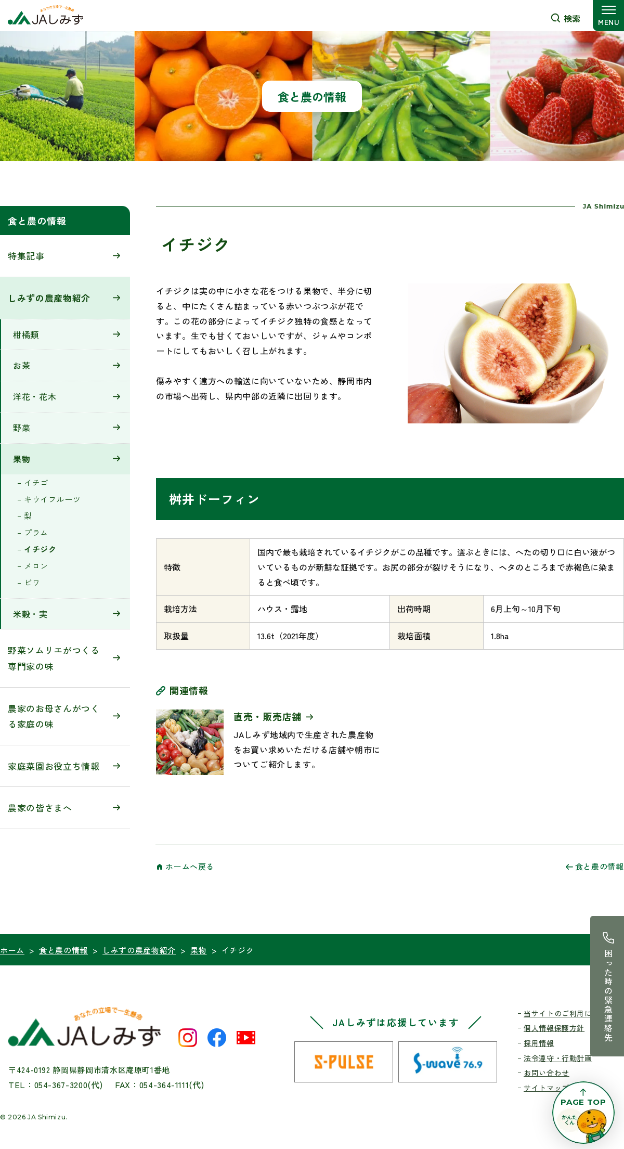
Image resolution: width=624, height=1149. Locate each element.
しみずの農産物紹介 (49, 297)
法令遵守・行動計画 (558, 1058)
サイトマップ (546, 1087)
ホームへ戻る (189, 866)
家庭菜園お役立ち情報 (54, 765)
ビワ (32, 582)
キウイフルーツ (52, 499)
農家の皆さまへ (40, 807)
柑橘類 (26, 334)
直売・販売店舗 (267, 716)
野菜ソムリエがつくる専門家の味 (54, 658)
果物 (21, 459)
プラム (36, 532)
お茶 (21, 365)
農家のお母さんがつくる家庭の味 (54, 716)
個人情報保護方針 (554, 1028)
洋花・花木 (34, 396)
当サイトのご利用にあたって (573, 1013)
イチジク (40, 549)
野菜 (21, 427)
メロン (36, 565)
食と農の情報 (37, 220)
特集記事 (26, 255)
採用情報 (539, 1043)
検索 (572, 18)
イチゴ (36, 482)
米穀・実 (30, 614)
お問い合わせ (546, 1072)
